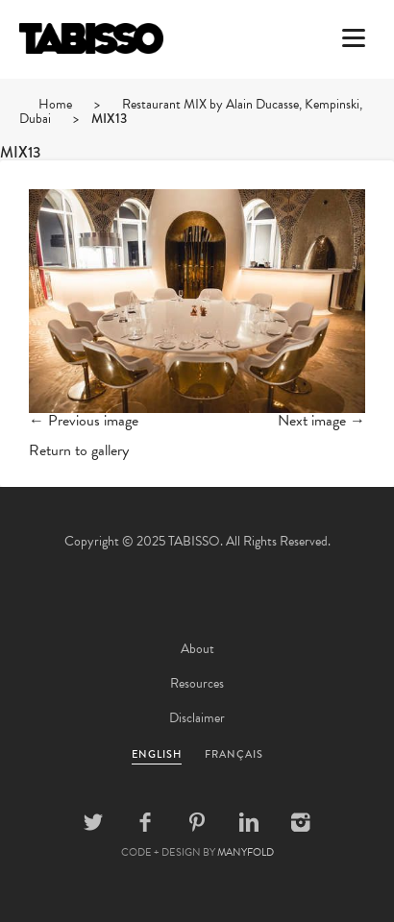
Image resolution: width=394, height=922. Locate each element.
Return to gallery (79, 450)
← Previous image (83, 420)
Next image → (321, 420)
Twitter (93, 822)
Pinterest (197, 822)
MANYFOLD (245, 852)
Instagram (300, 822)
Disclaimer (197, 718)
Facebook (145, 822)
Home (55, 104)
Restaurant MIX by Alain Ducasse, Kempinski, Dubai (190, 111)
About (197, 649)
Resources (197, 683)
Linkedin (249, 822)
